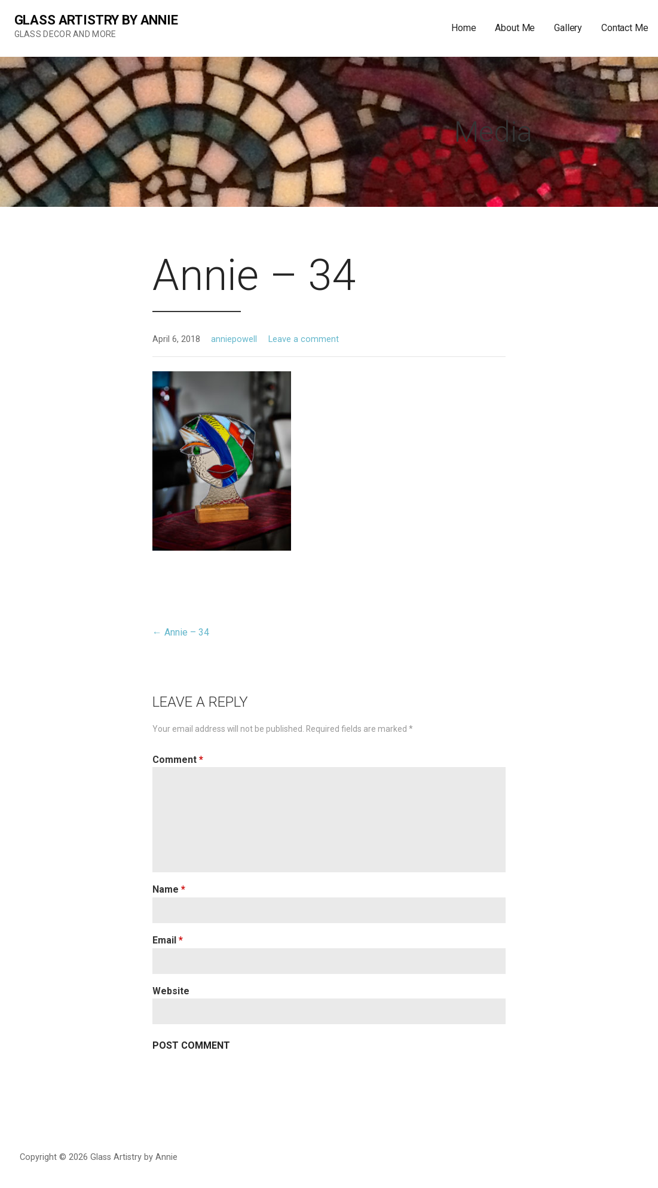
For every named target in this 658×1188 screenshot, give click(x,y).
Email (167, 940)
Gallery (568, 27)
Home (463, 27)
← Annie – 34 (180, 632)
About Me (515, 27)
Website (170, 991)
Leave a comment (303, 339)
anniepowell (234, 339)
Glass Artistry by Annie (96, 20)
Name (168, 889)
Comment (177, 759)
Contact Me (624, 27)
